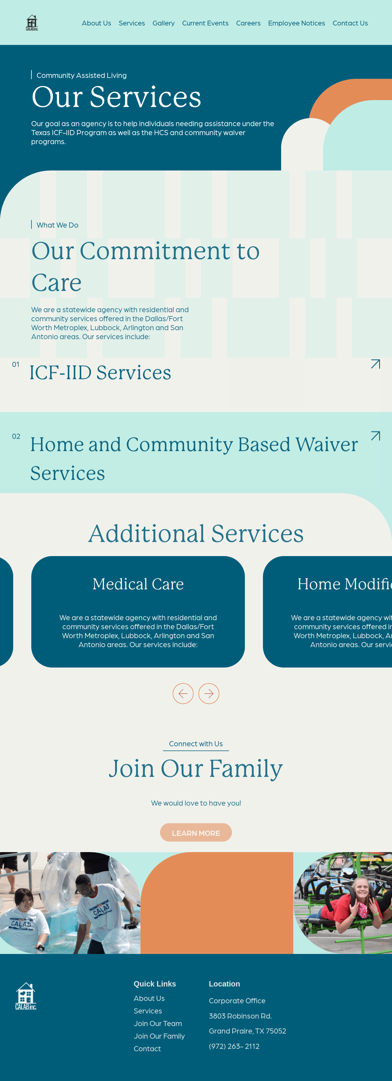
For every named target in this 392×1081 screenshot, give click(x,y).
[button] (183, 693)
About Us (96, 22)
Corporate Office (237, 1004)
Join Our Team (158, 1027)
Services (132, 22)
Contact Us (350, 22)
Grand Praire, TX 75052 (247, 1034)
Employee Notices (296, 22)
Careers (248, 22)
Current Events (205, 22)
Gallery (164, 22)
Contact (147, 1052)
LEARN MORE (196, 829)
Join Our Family (159, 1039)
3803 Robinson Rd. (240, 1019)
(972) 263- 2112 (234, 1049)
